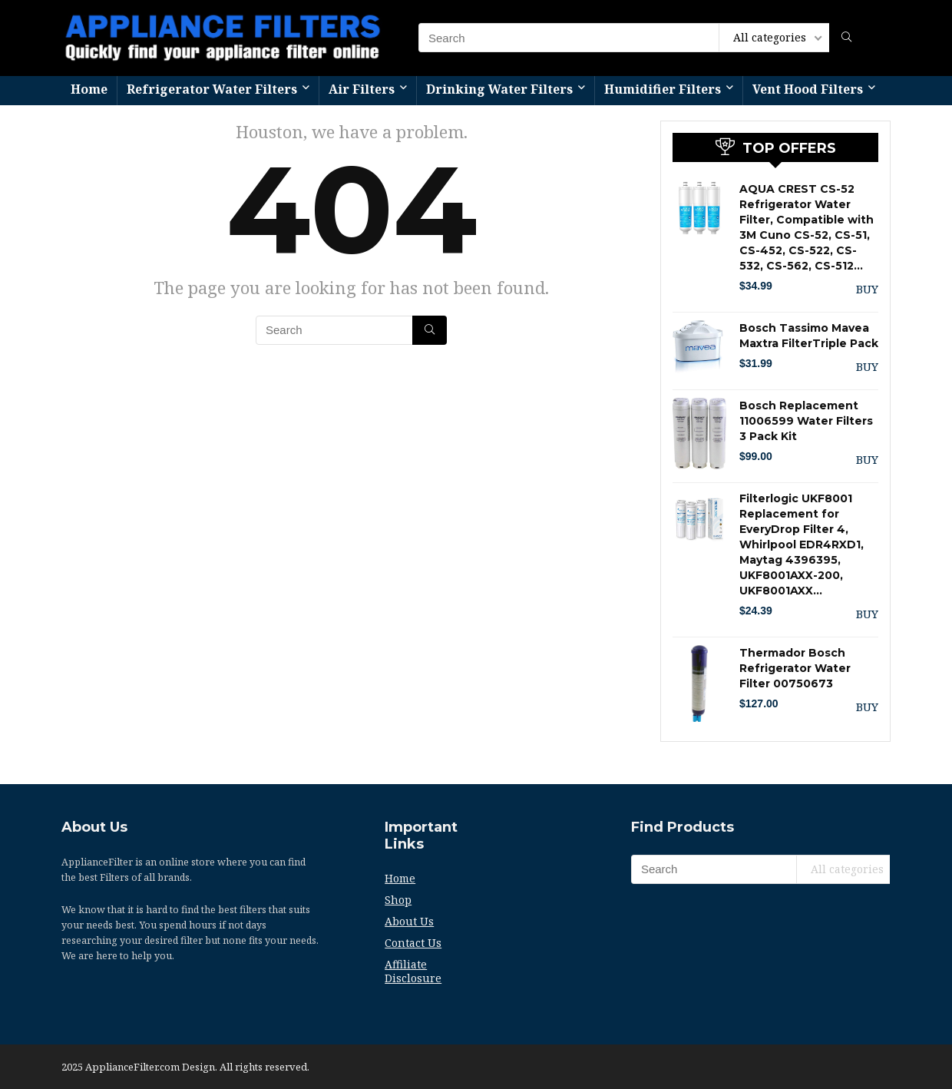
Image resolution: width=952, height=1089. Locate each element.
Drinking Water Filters (499, 89)
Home (89, 89)
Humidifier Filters (662, 89)
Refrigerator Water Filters (212, 89)
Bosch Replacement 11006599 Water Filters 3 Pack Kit (806, 421)
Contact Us (413, 942)
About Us (409, 921)
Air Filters (362, 89)
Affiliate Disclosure (413, 971)
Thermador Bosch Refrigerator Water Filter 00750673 (795, 668)
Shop (398, 899)
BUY (867, 288)
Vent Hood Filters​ (807, 89)
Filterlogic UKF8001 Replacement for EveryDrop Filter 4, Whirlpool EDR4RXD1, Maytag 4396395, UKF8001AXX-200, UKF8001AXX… (801, 544)
